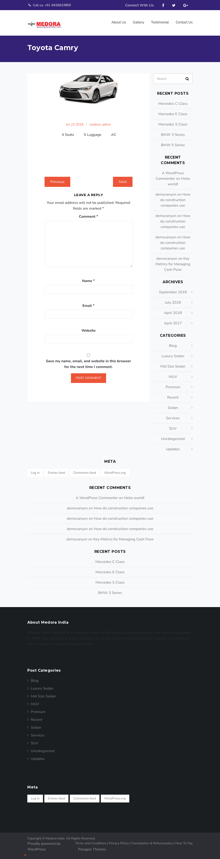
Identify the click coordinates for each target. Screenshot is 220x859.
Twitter (174, 5)
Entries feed (56, 470)
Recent (172, 395)
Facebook (163, 5)
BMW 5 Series (173, 142)
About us (118, 22)
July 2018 (173, 300)
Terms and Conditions (92, 841)
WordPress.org (115, 470)
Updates (173, 446)
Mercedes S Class (172, 122)
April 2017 (173, 320)
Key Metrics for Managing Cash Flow (172, 262)
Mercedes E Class (172, 111)
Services (173, 415)
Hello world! (134, 495)
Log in (35, 470)
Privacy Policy (120, 841)
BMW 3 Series (173, 132)
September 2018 (173, 289)
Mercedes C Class (173, 101)
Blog (173, 343)
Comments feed (84, 470)
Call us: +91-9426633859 (49, 5)
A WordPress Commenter (97, 495)
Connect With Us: (140, 5)
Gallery (138, 22)
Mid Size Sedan (173, 364)
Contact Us (184, 22)
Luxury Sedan (172, 353)
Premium (173, 384)
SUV (173, 426)
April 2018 (173, 310)
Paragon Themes (92, 847)
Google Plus (185, 5)
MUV (173, 374)
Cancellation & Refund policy (153, 841)
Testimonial (160, 22)
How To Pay (184, 841)
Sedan (173, 405)
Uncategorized (173, 436)
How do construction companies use (175, 198)
